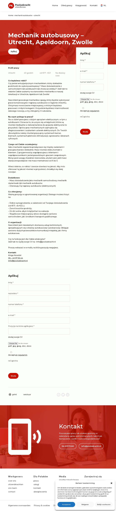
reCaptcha (39, 366)
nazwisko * (39, 297)
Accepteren (66, 504)
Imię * (92, 63)
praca (36, 481)
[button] (111, 483)
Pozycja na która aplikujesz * (39, 329)
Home (55, 5)
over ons (12, 481)
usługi (36, 484)
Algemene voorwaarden (19, 505)
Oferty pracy (66, 5)
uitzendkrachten (15, 484)
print (12, 394)
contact (11, 492)
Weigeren (85, 504)
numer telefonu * (39, 308)
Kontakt (93, 5)
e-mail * (39, 319)
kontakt (37, 488)
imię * (39, 286)
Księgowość (81, 5)
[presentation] (25, 367)
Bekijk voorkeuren (104, 504)
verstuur (25, 394)
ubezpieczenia (40, 492)
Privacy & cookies (42, 505)
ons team (12, 488)
